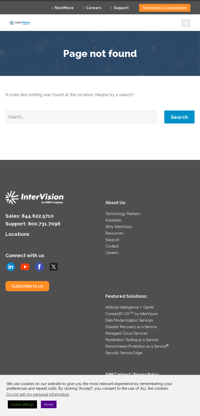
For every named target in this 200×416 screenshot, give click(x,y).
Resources (114, 233)
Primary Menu (185, 23)
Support (121, 8)
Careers (93, 8)
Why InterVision (118, 227)
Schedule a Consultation (165, 8)
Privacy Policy (146, 374)
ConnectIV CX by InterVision (131, 314)
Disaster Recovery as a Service (131, 327)
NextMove (64, 8)
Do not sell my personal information (38, 394)
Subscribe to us (27, 286)
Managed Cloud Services (126, 333)
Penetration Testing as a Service (131, 340)
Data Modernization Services (129, 320)
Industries (113, 220)
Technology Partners (122, 214)
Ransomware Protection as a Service (136, 346)
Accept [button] (48, 404)
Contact (111, 246)
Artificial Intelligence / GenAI (129, 307)
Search (179, 117)
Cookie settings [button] (22, 404)
